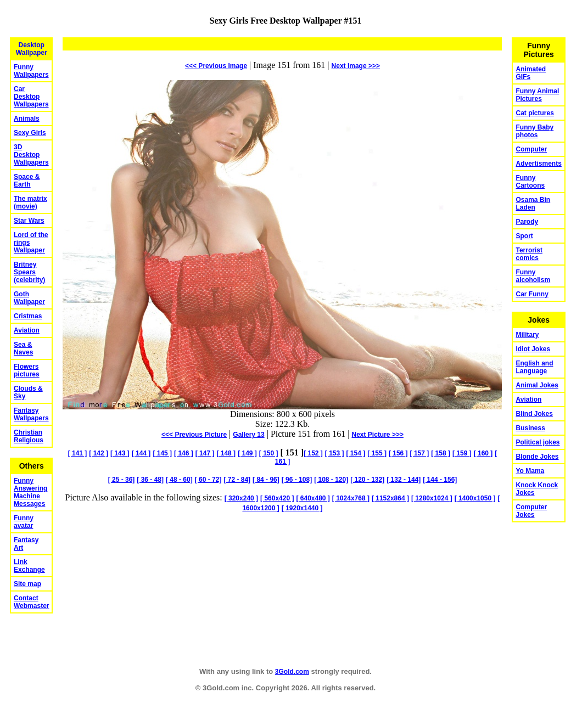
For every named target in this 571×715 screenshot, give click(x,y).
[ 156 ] (398, 453)
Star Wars (29, 220)
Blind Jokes (534, 414)
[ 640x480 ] (312, 498)
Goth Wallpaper (29, 298)
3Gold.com (292, 671)
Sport (524, 236)
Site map (27, 584)
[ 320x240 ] (241, 498)
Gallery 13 (248, 434)
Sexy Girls (30, 133)
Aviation (27, 330)
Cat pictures (534, 113)
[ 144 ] (141, 453)
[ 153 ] (334, 453)
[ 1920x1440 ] (302, 508)
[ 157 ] (419, 453)
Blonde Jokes (537, 456)
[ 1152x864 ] (390, 498)
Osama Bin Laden (533, 203)
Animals (27, 118)
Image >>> (356, 66)
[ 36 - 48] (150, 479)
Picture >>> (378, 434)
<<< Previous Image (216, 66)
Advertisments (538, 163)
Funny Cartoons (530, 181)
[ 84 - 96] (266, 479)
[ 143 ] (120, 453)
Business (530, 428)
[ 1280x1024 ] (431, 498)
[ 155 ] (377, 453)
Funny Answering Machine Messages (30, 492)
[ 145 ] (162, 453)
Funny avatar (23, 522)
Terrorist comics (529, 254)
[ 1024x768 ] (351, 498)
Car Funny (532, 294)
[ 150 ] (268, 453)
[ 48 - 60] (179, 479)
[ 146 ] (183, 453)
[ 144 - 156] (440, 479)
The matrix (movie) (30, 202)
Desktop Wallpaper (31, 49)
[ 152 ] (313, 453)
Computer (531, 149)
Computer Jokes (531, 511)
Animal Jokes (537, 385)
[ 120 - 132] (367, 479)
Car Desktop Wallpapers (31, 96)
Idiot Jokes (533, 349)
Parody (527, 222)
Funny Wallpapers (31, 70)
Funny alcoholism (533, 276)
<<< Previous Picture (194, 434)
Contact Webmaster (31, 602)
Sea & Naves (23, 348)
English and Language (534, 367)
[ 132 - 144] (404, 479)
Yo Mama (530, 471)
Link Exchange (29, 565)
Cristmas (28, 316)
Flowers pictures (27, 370)
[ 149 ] (247, 453)
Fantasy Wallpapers (31, 414)
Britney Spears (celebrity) (29, 272)
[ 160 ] (483, 453)
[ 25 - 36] (121, 479)
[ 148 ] (226, 453)
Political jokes (537, 442)
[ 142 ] (98, 453)
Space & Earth (27, 180)
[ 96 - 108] (297, 479)
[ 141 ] (77, 453)
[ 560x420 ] (277, 498)
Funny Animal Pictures (537, 95)
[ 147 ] (205, 453)
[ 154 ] (356, 453)
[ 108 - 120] (331, 479)
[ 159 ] (462, 453)
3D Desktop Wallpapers (31, 154)
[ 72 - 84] (236, 479)
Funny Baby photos (534, 131)
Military (527, 335)
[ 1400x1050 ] (475, 498)
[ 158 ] (440, 453)
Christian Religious (28, 436)
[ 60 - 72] (208, 479)
